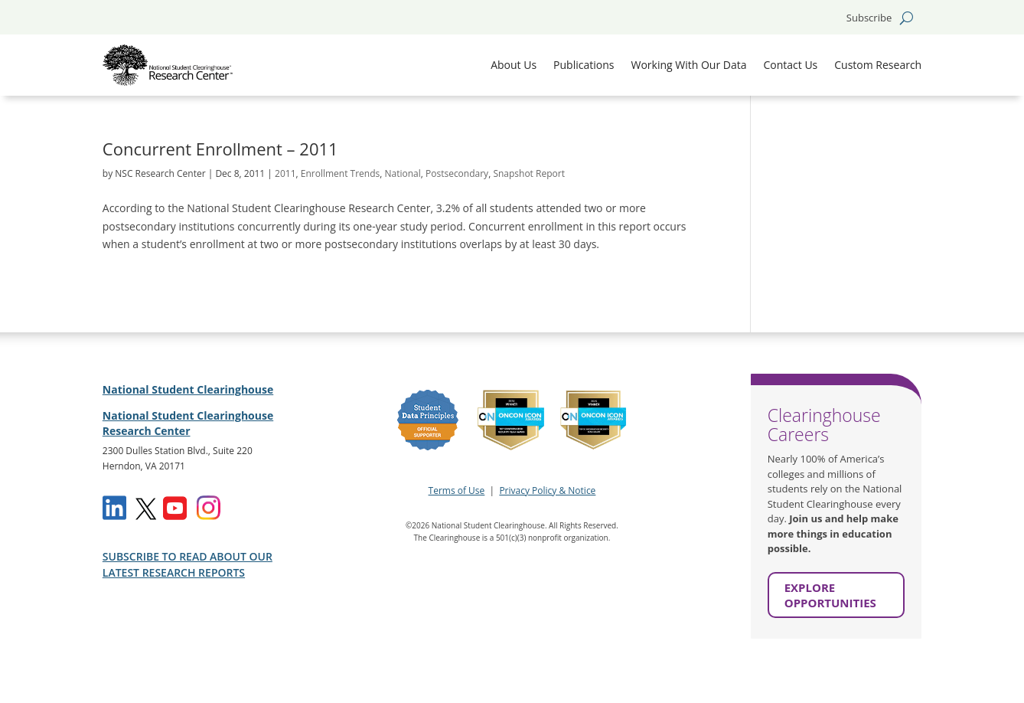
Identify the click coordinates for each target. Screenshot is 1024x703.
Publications (583, 64)
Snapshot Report (529, 173)
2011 (285, 173)
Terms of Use (457, 490)
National (402, 173)
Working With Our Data (688, 64)
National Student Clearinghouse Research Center (188, 423)
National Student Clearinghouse (188, 389)
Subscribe (869, 18)
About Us (513, 64)
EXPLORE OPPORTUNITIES (830, 595)
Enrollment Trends (340, 173)
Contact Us (790, 64)
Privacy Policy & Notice (547, 490)
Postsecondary (457, 173)
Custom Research (877, 64)
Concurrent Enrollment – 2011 (220, 148)
